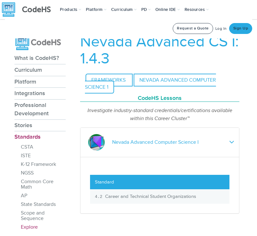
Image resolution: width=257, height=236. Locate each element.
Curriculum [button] (124, 9)
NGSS (27, 173)
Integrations (29, 93)
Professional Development (31, 109)
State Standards (38, 204)
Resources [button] (197, 9)
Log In (221, 28)
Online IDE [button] (167, 9)
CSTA (27, 147)
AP (24, 195)
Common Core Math (37, 184)
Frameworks (109, 80)
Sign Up (240, 28)
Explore (29, 227)
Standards (27, 136)
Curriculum (28, 69)
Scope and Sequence (33, 216)
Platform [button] (96, 9)
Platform (25, 81)
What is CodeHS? (36, 57)
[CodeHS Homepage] (29, 9)
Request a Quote (193, 28)
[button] (71, 9)
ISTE (26, 155)
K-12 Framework (38, 164)
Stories (23, 125)
